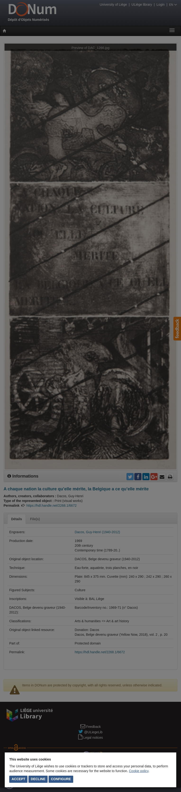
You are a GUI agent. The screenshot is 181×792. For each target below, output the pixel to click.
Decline (38, 779)
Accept (18, 779)
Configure (61, 779)
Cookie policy (138, 771)
